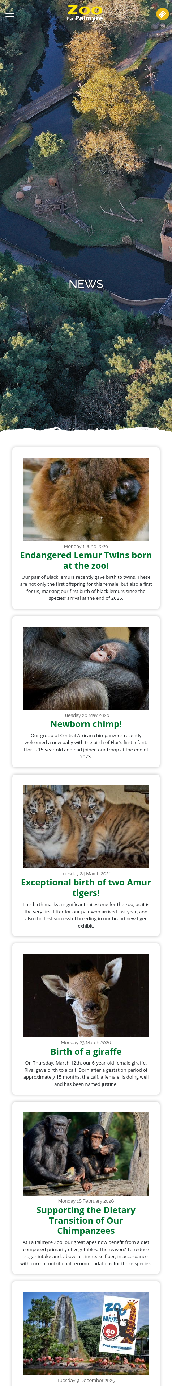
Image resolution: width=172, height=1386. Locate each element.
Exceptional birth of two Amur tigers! (86, 887)
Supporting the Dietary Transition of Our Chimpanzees (86, 1220)
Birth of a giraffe (86, 1051)
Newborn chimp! (86, 724)
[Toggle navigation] (10, 14)
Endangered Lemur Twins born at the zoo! (86, 560)
